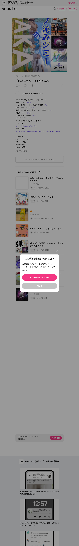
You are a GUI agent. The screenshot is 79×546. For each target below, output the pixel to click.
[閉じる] (56, 251)
